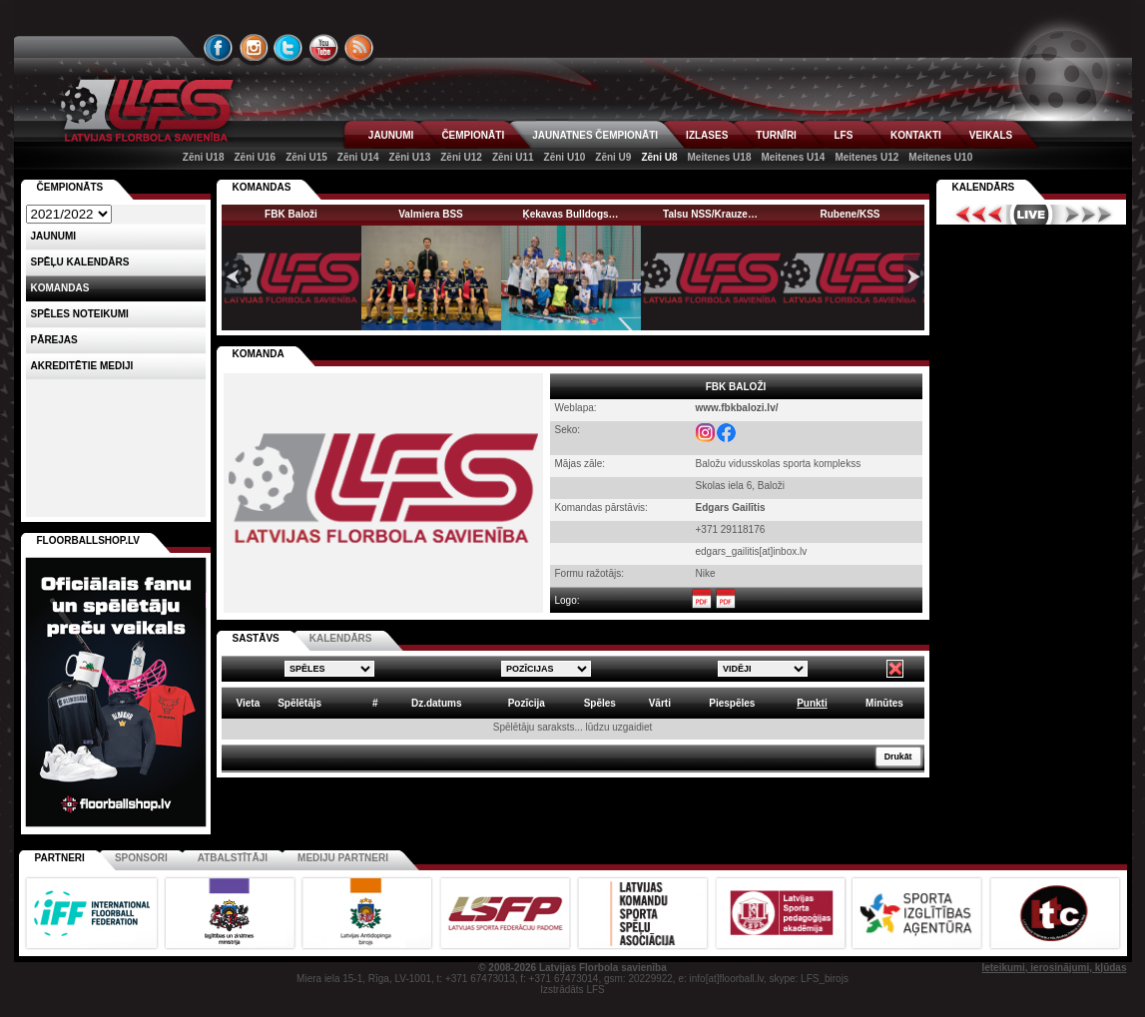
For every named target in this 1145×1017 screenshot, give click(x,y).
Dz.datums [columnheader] (436, 703)
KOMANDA (259, 353)
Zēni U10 (565, 157)
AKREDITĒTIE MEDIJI (82, 365)
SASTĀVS (256, 638)
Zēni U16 (255, 157)
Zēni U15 (306, 157)
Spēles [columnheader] (600, 703)
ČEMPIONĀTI (472, 135)
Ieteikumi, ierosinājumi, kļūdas (1053, 967)
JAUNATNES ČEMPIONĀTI (595, 135)
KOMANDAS (262, 187)
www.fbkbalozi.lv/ (737, 407)
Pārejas (54, 339)
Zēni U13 (410, 157)
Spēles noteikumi (80, 313)
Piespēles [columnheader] (732, 703)
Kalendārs (983, 187)
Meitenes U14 (793, 157)
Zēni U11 (513, 157)
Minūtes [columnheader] (884, 703)
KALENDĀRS (340, 638)
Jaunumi (54, 236)
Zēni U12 (461, 157)
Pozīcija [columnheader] (526, 703)
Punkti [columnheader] (812, 703)
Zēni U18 (204, 157)
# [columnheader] (375, 703)
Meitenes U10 (940, 157)
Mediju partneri (342, 857)
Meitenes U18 (720, 157)
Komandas (60, 287)
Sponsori (141, 857)
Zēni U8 (659, 157)
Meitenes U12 (866, 157)
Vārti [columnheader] (660, 703)
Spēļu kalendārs (80, 261)
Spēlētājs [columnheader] (299, 703)
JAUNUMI (391, 135)
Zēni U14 (358, 157)
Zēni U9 (613, 157)
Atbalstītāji (233, 857)
